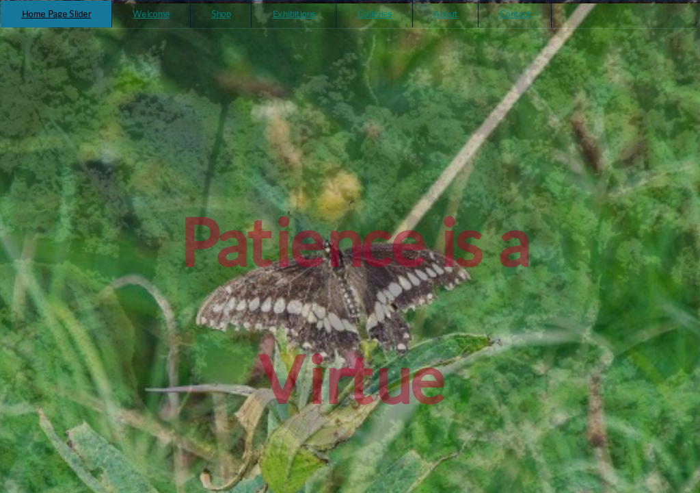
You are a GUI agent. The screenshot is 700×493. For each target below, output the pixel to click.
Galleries (374, 14)
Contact (514, 14)
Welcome (151, 14)
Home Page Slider (56, 14)
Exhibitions (293, 14)
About (445, 14)
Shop (220, 14)
